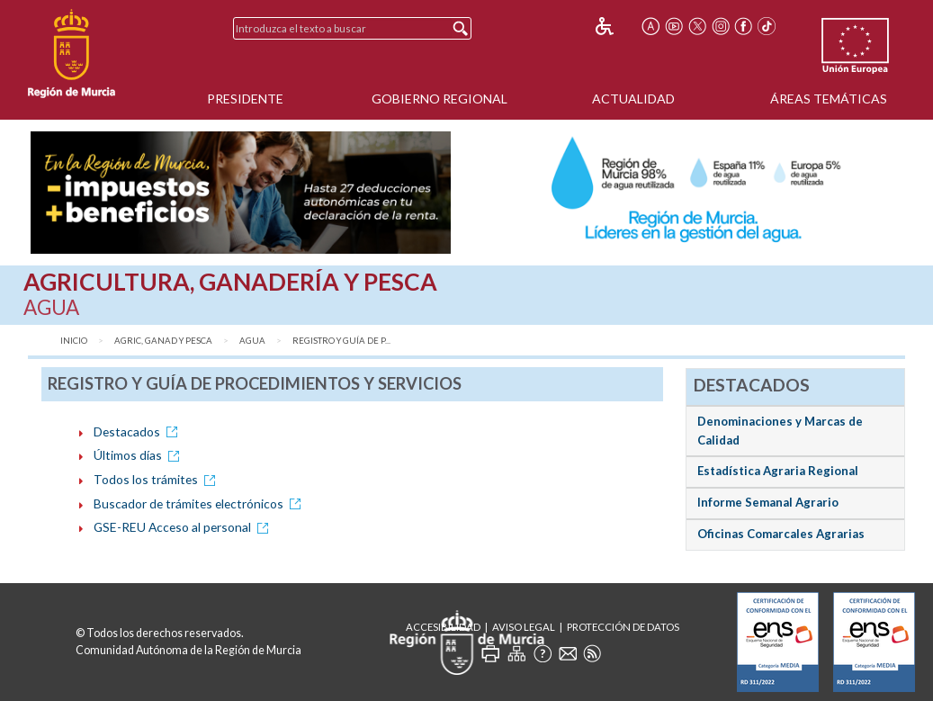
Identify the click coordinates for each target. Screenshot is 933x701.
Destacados (139, 431)
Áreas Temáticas (828, 98)
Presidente (245, 98)
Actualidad (633, 98)
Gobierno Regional (439, 98)
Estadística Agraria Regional (777, 470)
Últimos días (139, 455)
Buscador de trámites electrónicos (200, 503)
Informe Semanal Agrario (768, 502)
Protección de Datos (623, 627)
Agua (252, 341)
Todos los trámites (157, 479)
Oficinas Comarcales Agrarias (781, 533)
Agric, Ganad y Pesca (163, 341)
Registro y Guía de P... (341, 341)
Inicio (73, 341)
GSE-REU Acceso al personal (184, 527)
